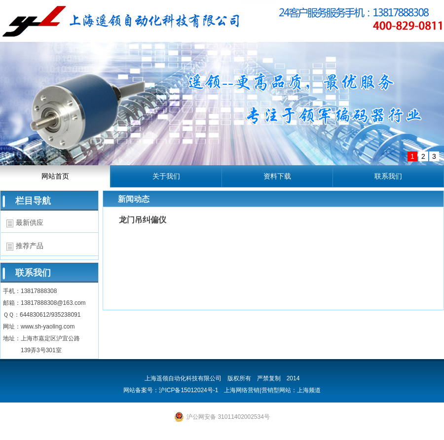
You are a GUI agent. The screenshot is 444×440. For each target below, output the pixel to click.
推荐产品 (29, 246)
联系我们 (388, 176)
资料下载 (277, 176)
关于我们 (166, 176)
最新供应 (29, 222)
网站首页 (55, 176)
